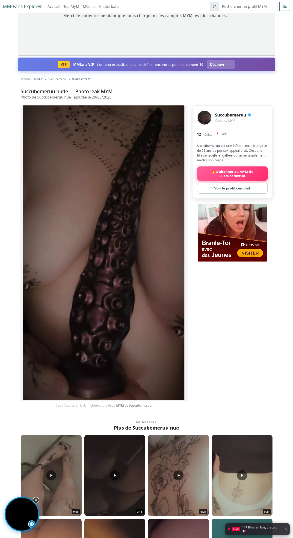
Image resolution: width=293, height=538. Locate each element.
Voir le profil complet (232, 188)
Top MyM (71, 6)
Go (284, 6)
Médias (89, 6)
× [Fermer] (286, 532)
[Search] (248, 6)
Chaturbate (109, 6)
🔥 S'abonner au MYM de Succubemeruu (232, 173)
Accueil (53, 6)
